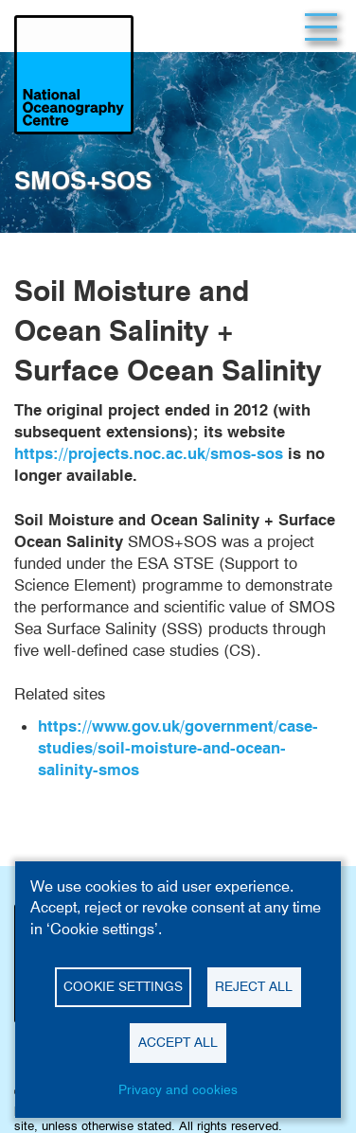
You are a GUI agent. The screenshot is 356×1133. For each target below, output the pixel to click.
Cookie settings (123, 986)
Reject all (254, 986)
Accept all (178, 1042)
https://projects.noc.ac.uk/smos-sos (148, 453)
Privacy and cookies (178, 1089)
